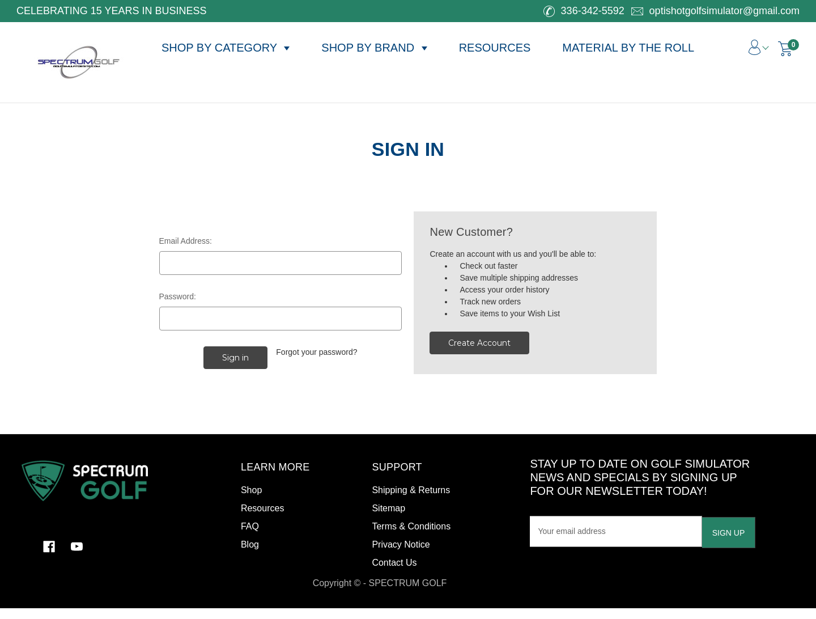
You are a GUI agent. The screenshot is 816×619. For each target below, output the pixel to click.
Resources (262, 508)
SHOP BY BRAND (374, 47)
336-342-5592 (583, 10)
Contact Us (394, 562)
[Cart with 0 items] (785, 48)
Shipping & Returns (411, 490)
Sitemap (388, 508)
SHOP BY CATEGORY (226, 47)
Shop (251, 490)
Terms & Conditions (411, 526)
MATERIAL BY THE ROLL (628, 47)
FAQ (250, 526)
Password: (177, 296)
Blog (250, 544)
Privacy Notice (401, 544)
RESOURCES (495, 47)
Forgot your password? (316, 352)
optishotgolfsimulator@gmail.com (715, 10)
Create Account (479, 343)
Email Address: (185, 240)
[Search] (711, 41)
